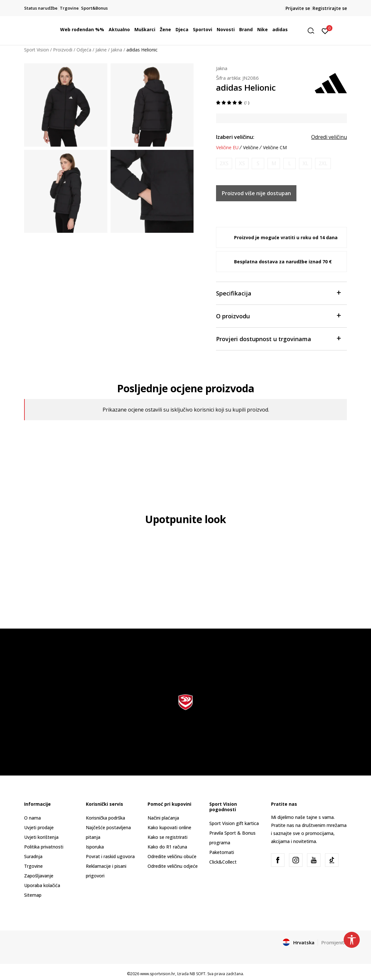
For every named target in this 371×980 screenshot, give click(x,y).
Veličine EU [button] (227, 147)
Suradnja (33, 856)
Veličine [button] (250, 147)
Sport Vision (36, 50)
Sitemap (32, 895)
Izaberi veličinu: (235, 137)
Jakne (101, 50)
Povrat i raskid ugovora (110, 856)
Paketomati (221, 852)
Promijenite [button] (334, 942)
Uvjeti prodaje (39, 827)
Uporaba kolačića (42, 885)
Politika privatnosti (43, 847)
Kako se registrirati (167, 837)
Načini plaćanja (163, 818)
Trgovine (33, 866)
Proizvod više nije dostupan (256, 193)
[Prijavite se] (325, 30)
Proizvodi (62, 50)
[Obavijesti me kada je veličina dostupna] (224, 163)
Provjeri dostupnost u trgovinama (278, 338)
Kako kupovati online (169, 827)
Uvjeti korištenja (41, 837)
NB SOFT (197, 973)
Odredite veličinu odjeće (173, 866)
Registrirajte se (329, 8)
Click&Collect (223, 862)
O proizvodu (278, 315)
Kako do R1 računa (167, 847)
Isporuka (95, 847)
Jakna (116, 50)
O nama (32, 818)
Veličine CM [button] (275, 147)
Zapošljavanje (38, 876)
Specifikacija (278, 292)
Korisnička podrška (105, 818)
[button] (313, 30)
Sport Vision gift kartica (234, 823)
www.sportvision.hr (157, 973)
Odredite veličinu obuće (172, 856)
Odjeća (84, 50)
